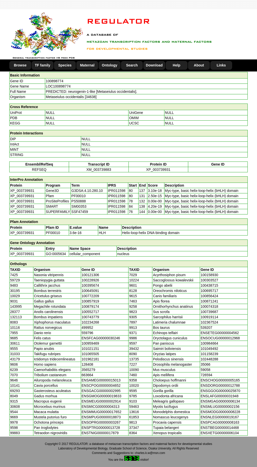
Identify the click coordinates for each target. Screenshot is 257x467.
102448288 (209, 359)
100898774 (54, 81)
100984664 (209, 343)
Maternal (87, 65)
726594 (206, 375)
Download (154, 65)
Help (176, 65)
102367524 (209, 322)
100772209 (90, 296)
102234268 (90, 322)
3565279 (88, 370)
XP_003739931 (158, 170)
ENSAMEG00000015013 (101, 380)
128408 (87, 364)
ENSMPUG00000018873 (101, 417)
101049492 (209, 349)
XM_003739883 (98, 170)
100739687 (209, 312)
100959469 (90, 343)
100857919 (90, 301)
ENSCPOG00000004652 (101, 385)
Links (221, 65)
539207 (206, 328)
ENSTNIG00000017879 (100, 433)
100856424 (209, 296)
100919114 (209, 317)
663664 (87, 375)
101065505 (90, 354)
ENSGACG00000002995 (101, 391)
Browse (20, 65)
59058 (205, 370)
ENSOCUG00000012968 (220, 338)
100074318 (209, 306)
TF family (42, 65)
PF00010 (53, 233)
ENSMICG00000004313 (100, 407)
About (199, 65)
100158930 (209, 275)
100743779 (90, 317)
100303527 (209, 280)
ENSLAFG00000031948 (219, 396)
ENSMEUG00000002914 (101, 401)
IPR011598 (116, 191)
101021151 (90, 349)
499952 (87, 328)
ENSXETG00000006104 (220, 433)
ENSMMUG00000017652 (101, 412)
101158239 (209, 354)
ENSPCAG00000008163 (220, 422)
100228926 (90, 280)
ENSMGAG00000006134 (220, 401)
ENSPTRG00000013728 (101, 428)
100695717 (209, 291)
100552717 (90, 312)
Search (132, 65)
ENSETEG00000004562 (220, 333)
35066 (205, 364)
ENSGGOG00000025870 (220, 391)
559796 (87, 333)
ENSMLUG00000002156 (220, 407)
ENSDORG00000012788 (220, 385)
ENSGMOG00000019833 (101, 396)
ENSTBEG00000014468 (220, 428)
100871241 (209, 301)
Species (65, 65)
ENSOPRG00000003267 (101, 422)
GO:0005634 (56, 254)
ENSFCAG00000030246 (101, 338)
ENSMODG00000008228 (220, 412)
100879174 (90, 306)
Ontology (109, 65)
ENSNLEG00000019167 (220, 417)
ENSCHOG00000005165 (220, 380)
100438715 (209, 285)
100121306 (90, 275)
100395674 (90, 285)
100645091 (90, 291)
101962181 (90, 359)
